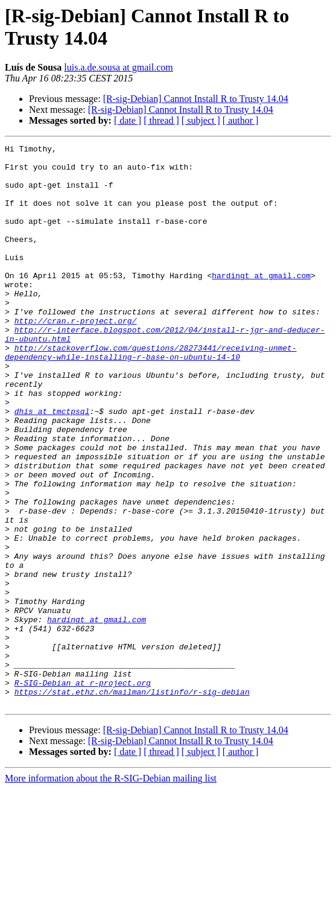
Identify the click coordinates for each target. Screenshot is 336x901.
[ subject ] (201, 120)
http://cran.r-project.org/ (75, 356)
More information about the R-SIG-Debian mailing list (111, 890)
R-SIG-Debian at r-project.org (82, 791)
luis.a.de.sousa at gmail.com (118, 67)
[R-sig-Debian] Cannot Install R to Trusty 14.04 (195, 99)
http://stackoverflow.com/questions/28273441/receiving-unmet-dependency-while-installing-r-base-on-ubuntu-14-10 (151, 395)
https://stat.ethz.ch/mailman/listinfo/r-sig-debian (132, 802)
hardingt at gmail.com (261, 302)
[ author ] (241, 120)
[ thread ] (161, 120)
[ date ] (127, 120)
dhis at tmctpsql (52, 465)
